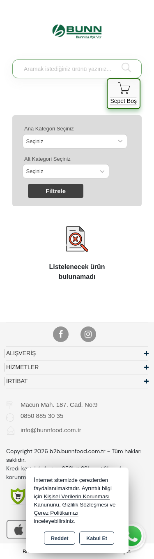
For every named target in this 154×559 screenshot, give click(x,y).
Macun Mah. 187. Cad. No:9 (59, 404)
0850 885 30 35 (42, 415)
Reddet (59, 538)
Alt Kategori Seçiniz (47, 159)
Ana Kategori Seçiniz (49, 128)
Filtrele (56, 190)
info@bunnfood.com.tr (51, 430)
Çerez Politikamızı (56, 513)
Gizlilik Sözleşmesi (85, 505)
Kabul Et (96, 538)
